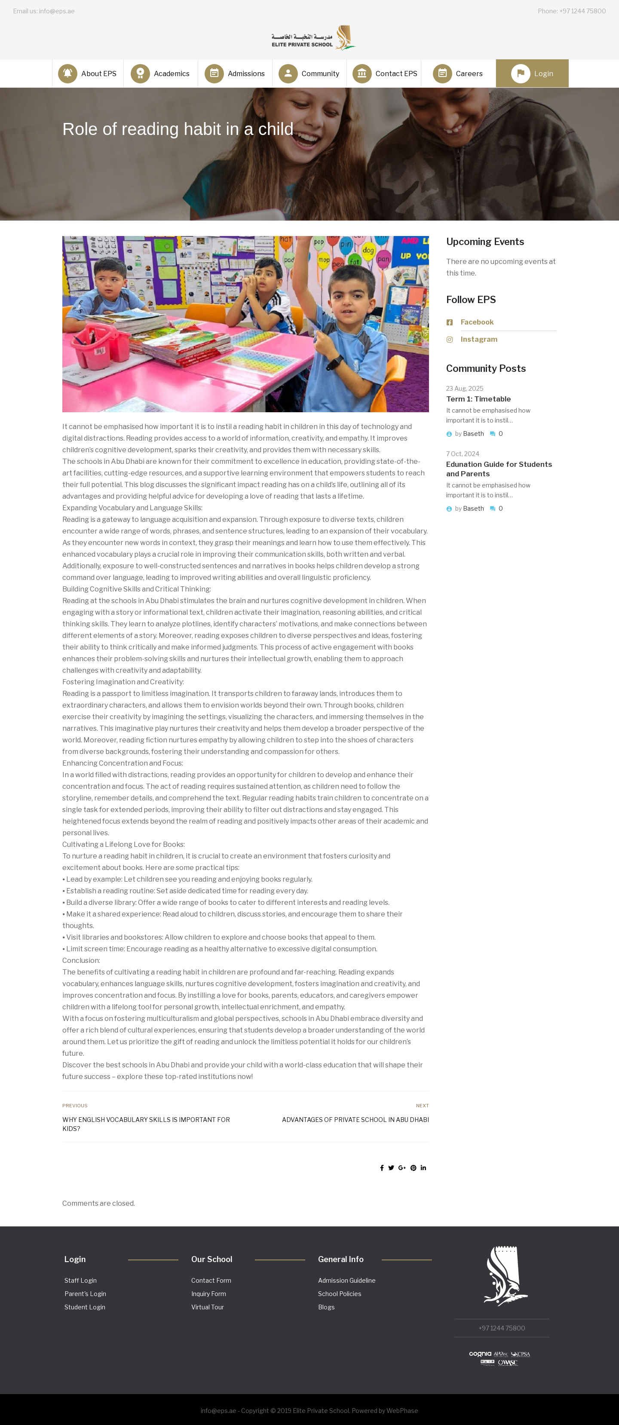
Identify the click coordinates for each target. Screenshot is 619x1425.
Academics (160, 73)
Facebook (477, 322)
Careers (458, 73)
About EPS (87, 73)
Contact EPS (383, 73)
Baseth (474, 433)
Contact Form (211, 1280)
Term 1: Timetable (478, 399)
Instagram (479, 339)
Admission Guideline (347, 1280)
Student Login (84, 1307)
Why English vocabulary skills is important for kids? (146, 1124)
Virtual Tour (207, 1307)
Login (532, 73)
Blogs (326, 1307)
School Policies (340, 1293)
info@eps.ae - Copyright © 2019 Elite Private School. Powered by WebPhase (309, 1410)
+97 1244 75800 (501, 1328)
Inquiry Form (208, 1293)
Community (309, 73)
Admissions (235, 73)
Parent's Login (85, 1293)
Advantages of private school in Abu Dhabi (355, 1119)
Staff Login (80, 1280)
